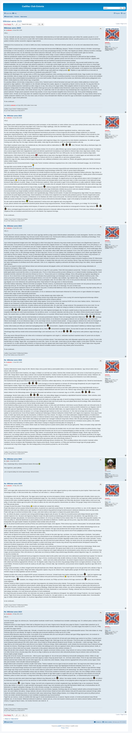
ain (105, 470)
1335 (109, 46)
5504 (109, 473)
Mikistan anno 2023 (12, 21)
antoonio (107, 42)
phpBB (59, 726)
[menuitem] (14, 13)
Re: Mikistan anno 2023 (13, 116)
